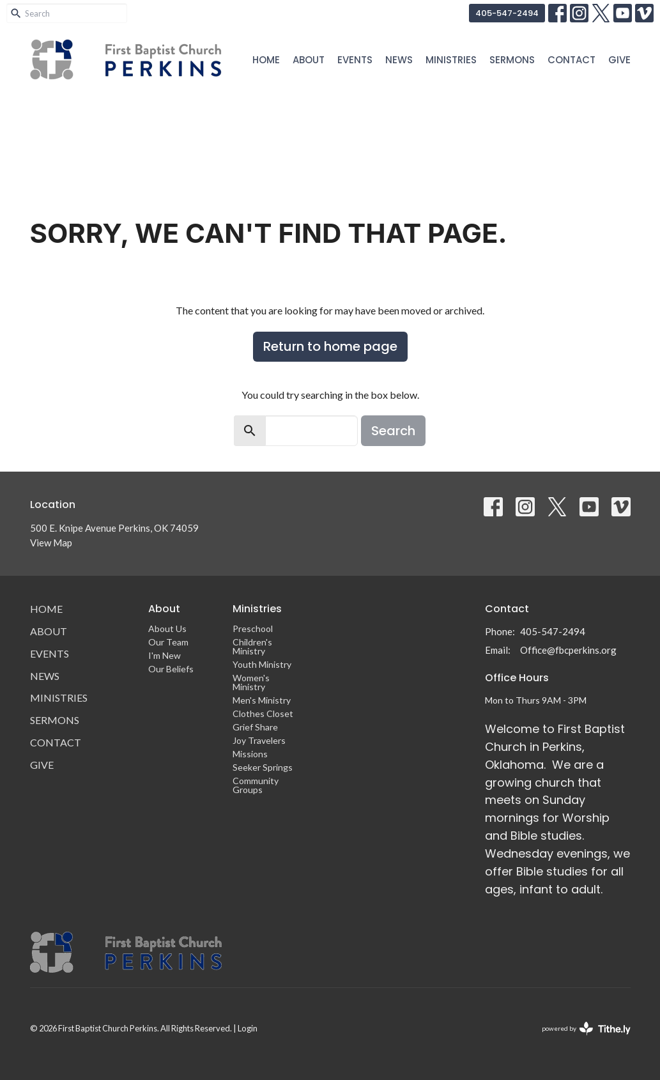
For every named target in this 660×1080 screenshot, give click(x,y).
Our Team (168, 641)
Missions (250, 753)
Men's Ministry (262, 700)
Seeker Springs (263, 767)
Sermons (512, 59)
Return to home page (330, 346)
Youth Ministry (262, 664)
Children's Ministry (252, 646)
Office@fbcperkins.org (568, 650)
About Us (167, 628)
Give (619, 59)
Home (266, 59)
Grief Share (255, 726)
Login (247, 1028)
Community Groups (256, 785)
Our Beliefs (171, 668)
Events (354, 59)
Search (393, 431)
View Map (51, 542)
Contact (571, 59)
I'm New (164, 655)
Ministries (451, 59)
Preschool (253, 628)
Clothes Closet (263, 713)
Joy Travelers (259, 740)
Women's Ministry (251, 682)
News (399, 59)
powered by (586, 1028)
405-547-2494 (507, 13)
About (309, 59)
